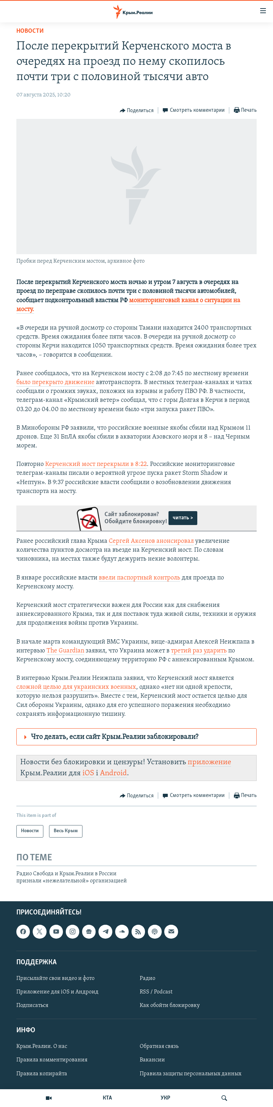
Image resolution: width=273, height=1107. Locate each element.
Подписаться (32, 1005)
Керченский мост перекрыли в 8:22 (96, 464)
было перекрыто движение (55, 382)
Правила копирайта (41, 1073)
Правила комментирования (51, 1060)
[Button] (137, 111)
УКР (165, 1098)
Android (113, 773)
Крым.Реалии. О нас (41, 1046)
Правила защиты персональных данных (190, 1073)
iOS (88, 773)
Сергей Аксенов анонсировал (151, 541)
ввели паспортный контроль (139, 578)
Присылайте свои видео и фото (55, 978)
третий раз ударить (199, 650)
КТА (107, 1098)
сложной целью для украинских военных (76, 687)
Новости (30, 31)
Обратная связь (159, 1046)
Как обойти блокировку (170, 1005)
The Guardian (65, 650)
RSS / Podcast (156, 992)
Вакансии (152, 1060)
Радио (147, 978)
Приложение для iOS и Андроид (57, 992)
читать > (183, 518)
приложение (209, 762)
